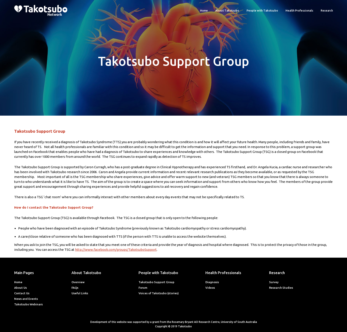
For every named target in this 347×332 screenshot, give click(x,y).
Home (204, 10)
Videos (210, 287)
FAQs (74, 287)
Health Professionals (299, 10)
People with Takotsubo (262, 10)
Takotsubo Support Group (156, 282)
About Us (20, 287)
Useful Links (79, 293)
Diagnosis (212, 282)
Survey (274, 282)
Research (327, 10)
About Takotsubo (227, 10)
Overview (78, 282)
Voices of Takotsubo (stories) (159, 293)
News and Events (26, 298)
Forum (143, 287)
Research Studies (281, 287)
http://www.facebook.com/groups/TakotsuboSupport (116, 249)
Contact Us (21, 293)
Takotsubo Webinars (28, 304)
